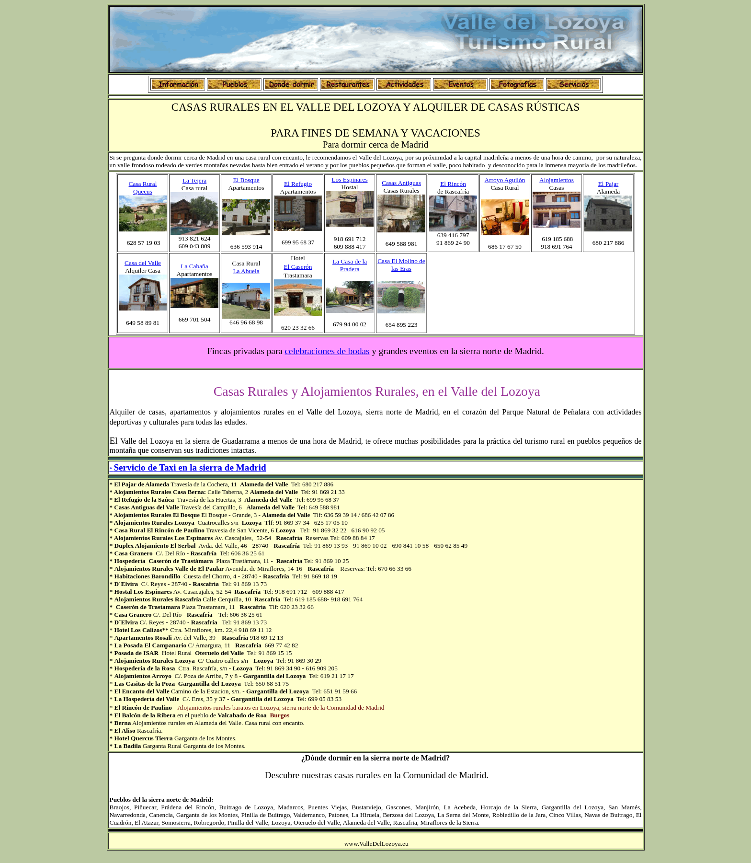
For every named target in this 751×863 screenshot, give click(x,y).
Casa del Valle (143, 262)
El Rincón (453, 183)
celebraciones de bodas (327, 351)
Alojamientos (556, 180)
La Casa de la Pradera (349, 265)
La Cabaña (194, 266)
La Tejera (194, 180)
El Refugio (298, 183)
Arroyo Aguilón (505, 180)
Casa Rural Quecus (143, 187)
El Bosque (246, 180)
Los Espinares (349, 179)
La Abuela (246, 271)
